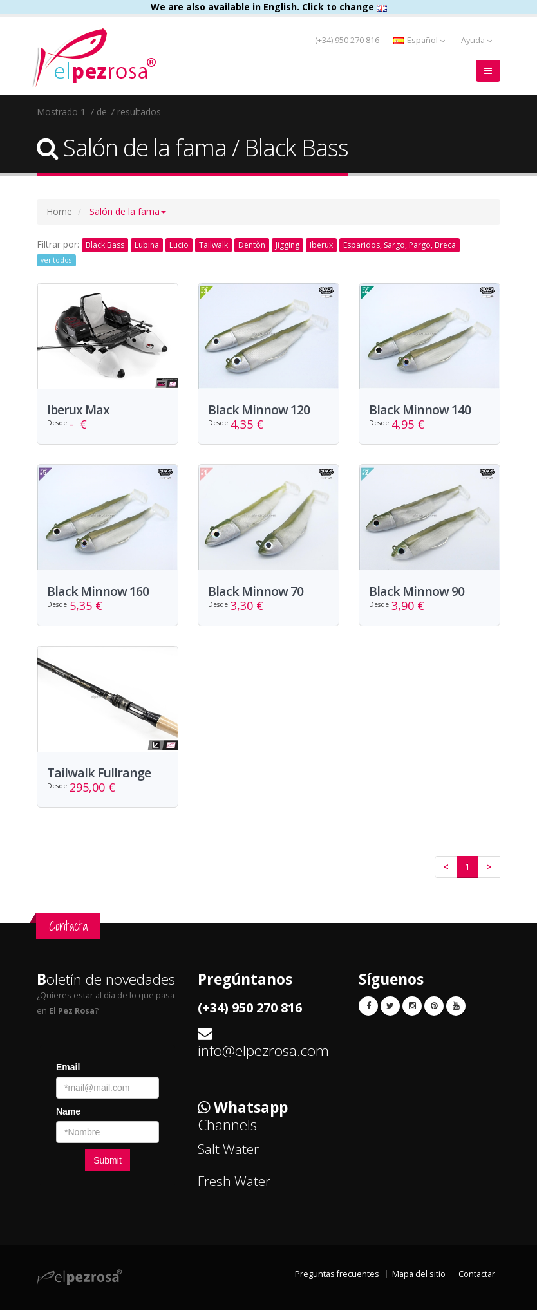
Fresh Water (234, 1181)
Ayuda (476, 40)
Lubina (147, 244)
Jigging (287, 244)
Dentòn (251, 244)
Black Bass (105, 244)
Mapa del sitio (419, 1274)
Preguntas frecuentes (337, 1274)
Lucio (179, 244)
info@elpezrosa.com (263, 1051)
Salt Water (228, 1149)
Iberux (321, 244)
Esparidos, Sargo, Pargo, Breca (399, 244)
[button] (128, 211)
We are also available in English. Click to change (269, 7)
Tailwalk (213, 244)
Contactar (476, 1274)
